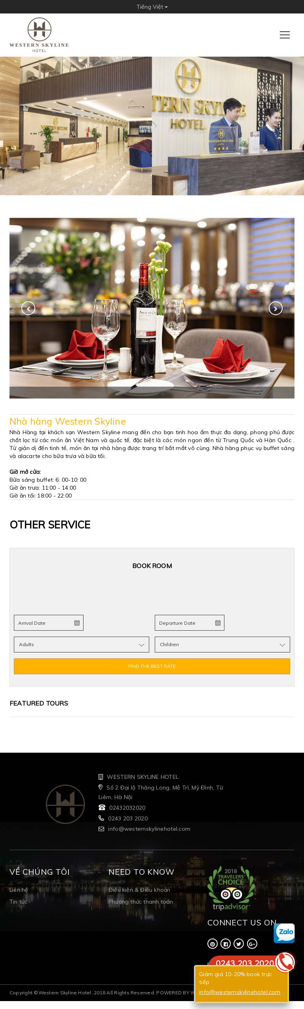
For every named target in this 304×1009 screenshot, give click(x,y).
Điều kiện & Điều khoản (139, 889)
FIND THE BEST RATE (152, 666)
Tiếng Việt (152, 6)
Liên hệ (19, 889)
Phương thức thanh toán (140, 901)
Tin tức (18, 901)
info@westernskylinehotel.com (149, 828)
